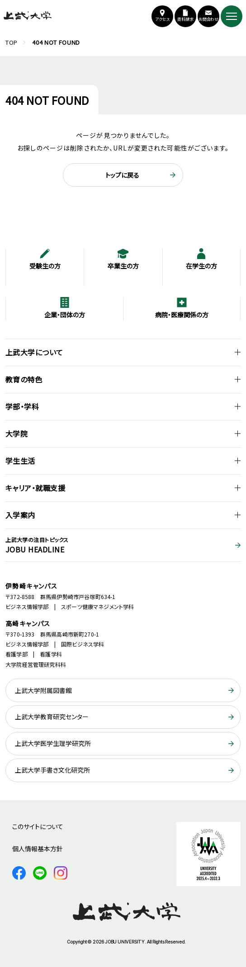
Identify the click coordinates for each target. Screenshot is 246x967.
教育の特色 (23, 379)
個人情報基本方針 (37, 848)
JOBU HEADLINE (123, 545)
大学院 (16, 433)
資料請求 (185, 19)
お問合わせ (209, 19)
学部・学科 (22, 406)
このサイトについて (37, 826)
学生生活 (20, 460)
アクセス (162, 19)
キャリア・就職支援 (35, 487)
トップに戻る (122, 174)
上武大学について (34, 352)
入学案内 (20, 514)
